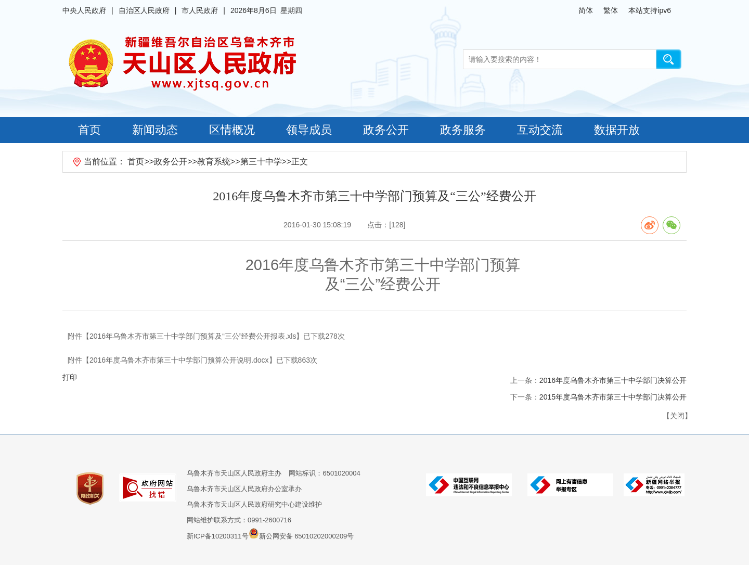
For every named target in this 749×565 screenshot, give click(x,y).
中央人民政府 (84, 10)
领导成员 (309, 129)
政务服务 (463, 129)
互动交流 (540, 129)
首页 (89, 129)
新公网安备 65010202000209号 (301, 533)
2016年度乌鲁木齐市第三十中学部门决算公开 (613, 380)
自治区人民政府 (144, 10)
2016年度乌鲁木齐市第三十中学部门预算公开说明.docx (179, 360)
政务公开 (386, 129)
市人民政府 (200, 10)
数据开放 (617, 129)
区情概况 (232, 129)
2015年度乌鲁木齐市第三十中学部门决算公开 (613, 397)
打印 (69, 377)
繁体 (610, 10)
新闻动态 (155, 129)
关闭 (677, 416)
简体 (585, 10)
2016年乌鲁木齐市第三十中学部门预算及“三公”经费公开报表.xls (192, 336)
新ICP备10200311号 (218, 536)
